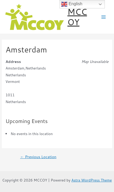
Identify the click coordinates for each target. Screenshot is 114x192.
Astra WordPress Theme (91, 180)
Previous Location (38, 157)
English (71, 4)
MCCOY (77, 17)
